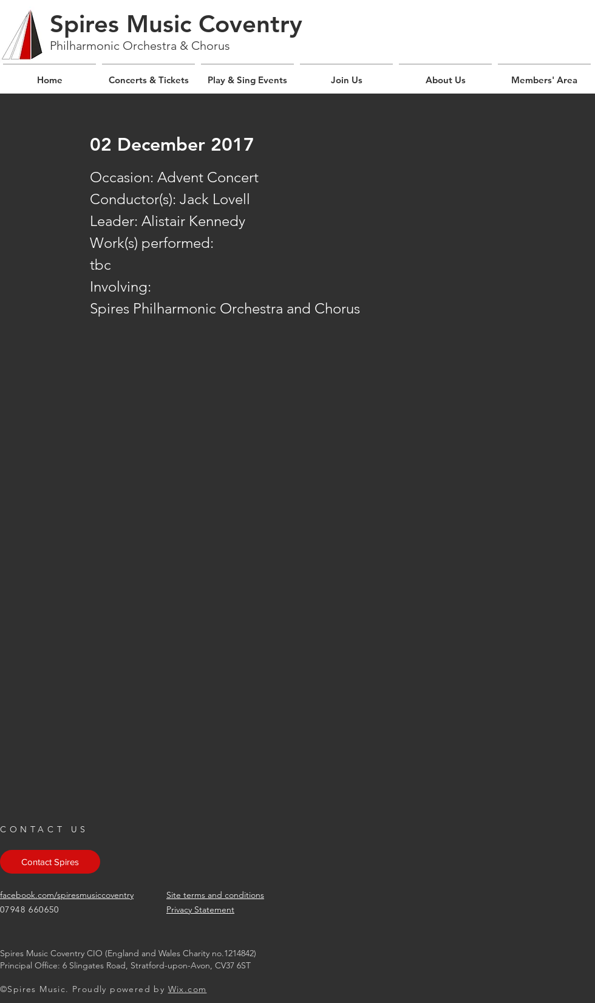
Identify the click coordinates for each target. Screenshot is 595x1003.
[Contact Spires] (50, 862)
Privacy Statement (200, 909)
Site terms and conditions (215, 894)
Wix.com (187, 989)
